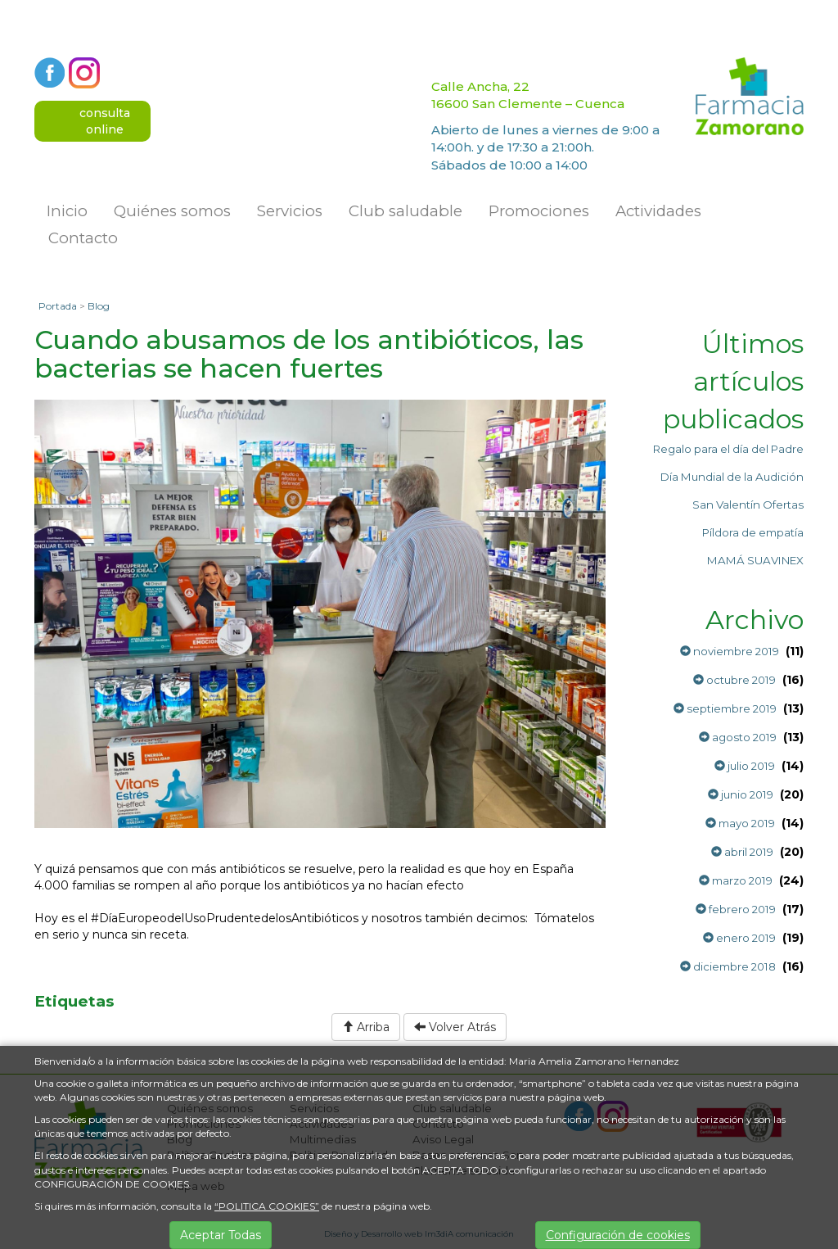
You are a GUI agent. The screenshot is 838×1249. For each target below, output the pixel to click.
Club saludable (405, 210)
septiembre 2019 (725, 708)
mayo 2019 (740, 823)
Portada (57, 306)
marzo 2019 (736, 880)
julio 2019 (744, 765)
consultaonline (104, 121)
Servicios (289, 210)
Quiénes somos (172, 210)
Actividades (658, 210)
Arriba (366, 1027)
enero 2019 (739, 937)
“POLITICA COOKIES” (266, 1206)
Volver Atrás (455, 1027)
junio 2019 (740, 794)
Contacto (83, 238)
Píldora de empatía (753, 532)
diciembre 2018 (728, 966)
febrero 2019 (736, 909)
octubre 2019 (734, 679)
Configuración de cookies (618, 1235)
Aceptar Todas (220, 1235)
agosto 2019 (738, 737)
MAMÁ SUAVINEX (755, 560)
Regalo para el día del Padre (728, 448)
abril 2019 (742, 851)
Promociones (539, 210)
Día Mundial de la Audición (732, 476)
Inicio (67, 210)
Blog (99, 306)
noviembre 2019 (729, 651)
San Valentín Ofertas (748, 504)
